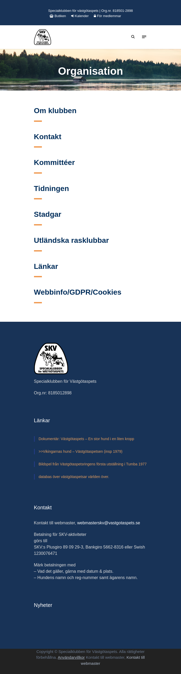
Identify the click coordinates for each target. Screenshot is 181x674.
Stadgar (47, 214)
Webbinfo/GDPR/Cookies (77, 292)
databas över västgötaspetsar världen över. (74, 477)
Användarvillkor (71, 657)
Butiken (58, 16)
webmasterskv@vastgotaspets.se (108, 523)
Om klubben (55, 111)
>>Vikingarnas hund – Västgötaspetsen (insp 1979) (81, 451)
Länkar (46, 266)
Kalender (80, 16)
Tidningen (51, 188)
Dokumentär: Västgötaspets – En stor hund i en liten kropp (86, 439)
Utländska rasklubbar (71, 240)
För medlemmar (107, 16)
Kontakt (47, 137)
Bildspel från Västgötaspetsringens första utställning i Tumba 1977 (93, 464)
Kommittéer (54, 162)
